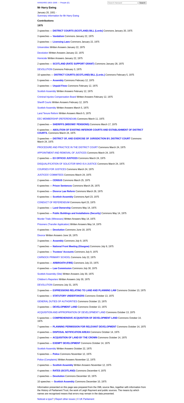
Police (56, 354)
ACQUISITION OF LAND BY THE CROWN (75, 337)
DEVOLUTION (44, 69)
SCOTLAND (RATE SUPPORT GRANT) (73, 64)
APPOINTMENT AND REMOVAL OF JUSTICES (62, 153)
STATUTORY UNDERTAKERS (68, 296)
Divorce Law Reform (64, 191)
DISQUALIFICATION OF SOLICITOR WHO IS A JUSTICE (67, 164)
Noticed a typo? (45, 399)
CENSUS (57, 180)
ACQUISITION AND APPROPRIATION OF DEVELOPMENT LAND (71, 312)
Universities (43, 47)
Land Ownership (62, 208)
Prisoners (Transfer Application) (53, 224)
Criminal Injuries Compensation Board (56, 97)
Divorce (41, 235)
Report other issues (65, 399)
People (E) (64, 3)
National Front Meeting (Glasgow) (71, 246)
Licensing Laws (61, 42)
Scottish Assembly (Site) (49, 274)
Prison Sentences (62, 186)
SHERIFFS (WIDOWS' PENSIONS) (71, 124)
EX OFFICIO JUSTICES (65, 158)
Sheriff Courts (44, 102)
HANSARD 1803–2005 (47, 3)
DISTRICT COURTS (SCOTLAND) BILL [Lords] (78, 31)
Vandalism (58, 36)
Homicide (42, 58)
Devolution (42, 53)
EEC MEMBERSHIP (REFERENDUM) (57, 119)
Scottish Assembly (46, 91)
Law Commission (62, 268)
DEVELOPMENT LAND (65, 307)
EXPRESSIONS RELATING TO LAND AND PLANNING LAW (84, 290)
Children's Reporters (47, 279)
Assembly (58, 80)
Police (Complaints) (47, 359)
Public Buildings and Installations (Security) (77, 213)
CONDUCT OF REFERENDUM (53, 202)
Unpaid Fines (60, 86)
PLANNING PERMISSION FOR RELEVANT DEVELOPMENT (84, 326)
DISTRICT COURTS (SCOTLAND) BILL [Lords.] (79, 75)
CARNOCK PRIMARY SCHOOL (53, 257)
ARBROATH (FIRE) (63, 263)
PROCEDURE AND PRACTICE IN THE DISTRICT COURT (67, 147)
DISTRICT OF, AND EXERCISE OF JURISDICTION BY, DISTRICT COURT (91, 138)
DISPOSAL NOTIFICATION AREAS (71, 332)
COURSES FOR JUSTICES (51, 169)
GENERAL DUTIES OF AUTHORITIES (57, 301)
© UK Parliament (85, 399)
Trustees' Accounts (63, 252)
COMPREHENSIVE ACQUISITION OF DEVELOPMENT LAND (85, 318)
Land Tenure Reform (47, 113)
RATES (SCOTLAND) (64, 370)
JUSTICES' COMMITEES (50, 175)
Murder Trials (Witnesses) (50, 219)
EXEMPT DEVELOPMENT (66, 343)
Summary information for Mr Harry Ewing (58, 15)
